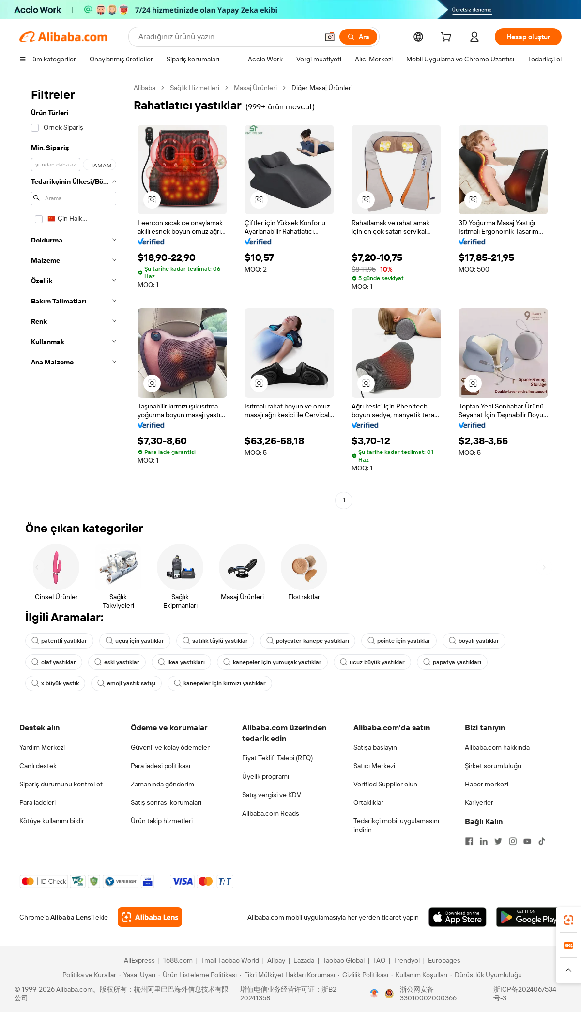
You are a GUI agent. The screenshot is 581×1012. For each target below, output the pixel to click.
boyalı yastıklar (474, 641)
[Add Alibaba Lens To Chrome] (150, 917)
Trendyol (407, 960)
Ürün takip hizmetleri (162, 821)
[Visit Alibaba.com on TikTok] (541, 841)
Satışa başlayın (375, 747)
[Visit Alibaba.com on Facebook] (469, 841)
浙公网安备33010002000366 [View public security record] (428, 993)
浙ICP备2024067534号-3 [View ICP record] (524, 993)
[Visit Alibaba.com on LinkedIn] (483, 841)
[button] (330, 37)
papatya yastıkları (452, 662)
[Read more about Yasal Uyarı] (137, 974)
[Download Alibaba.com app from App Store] (457, 917)
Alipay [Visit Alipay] (276, 960)
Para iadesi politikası (160, 766)
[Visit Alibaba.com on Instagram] (512, 841)
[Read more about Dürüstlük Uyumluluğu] (486, 974)
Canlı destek (38, 766)
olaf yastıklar (53, 662)
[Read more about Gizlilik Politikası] (363, 974)
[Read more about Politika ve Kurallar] (88, 974)
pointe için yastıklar (398, 641)
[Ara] (358, 37)
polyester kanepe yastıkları (307, 641)
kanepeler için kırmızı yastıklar (220, 683)
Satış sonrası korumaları (166, 802)
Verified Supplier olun (385, 784)
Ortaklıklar (368, 802)
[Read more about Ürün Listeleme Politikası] (197, 974)
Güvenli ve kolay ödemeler (170, 747)
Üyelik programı (265, 776)
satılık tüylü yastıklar (215, 641)
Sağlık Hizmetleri (194, 87)
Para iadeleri (37, 802)
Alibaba (144, 87)
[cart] (448, 38)
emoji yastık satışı (126, 683)
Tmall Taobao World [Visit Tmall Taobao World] (230, 960)
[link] (568, 920)
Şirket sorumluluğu (493, 766)
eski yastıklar (116, 662)
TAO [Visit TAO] (379, 960)
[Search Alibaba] (227, 36)
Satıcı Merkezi (374, 766)
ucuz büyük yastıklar (372, 662)
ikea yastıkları (181, 662)
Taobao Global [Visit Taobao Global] (343, 960)
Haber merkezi (486, 784)
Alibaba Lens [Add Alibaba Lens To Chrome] (70, 917)
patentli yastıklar (59, 641)
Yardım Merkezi (42, 747)
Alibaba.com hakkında (497, 747)
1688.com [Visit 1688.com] (178, 960)
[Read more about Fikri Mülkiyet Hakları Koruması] (287, 974)
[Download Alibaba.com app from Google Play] (529, 917)
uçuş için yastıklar (135, 641)
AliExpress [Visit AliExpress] (139, 960)
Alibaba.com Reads (270, 813)
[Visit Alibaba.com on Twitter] (498, 841)
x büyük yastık (55, 683)
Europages (444, 960)
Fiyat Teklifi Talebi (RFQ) (277, 758)
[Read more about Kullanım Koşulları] (419, 974)
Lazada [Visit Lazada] (303, 960)
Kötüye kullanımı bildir (51, 821)
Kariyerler (479, 802)
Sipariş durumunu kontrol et (61, 784)
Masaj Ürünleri (255, 87)
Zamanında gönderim (162, 784)
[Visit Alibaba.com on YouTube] (527, 841)
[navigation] (73, 295)
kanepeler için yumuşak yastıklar (272, 662)
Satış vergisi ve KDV (271, 795)
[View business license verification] (374, 993)
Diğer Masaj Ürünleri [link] (321, 87)
